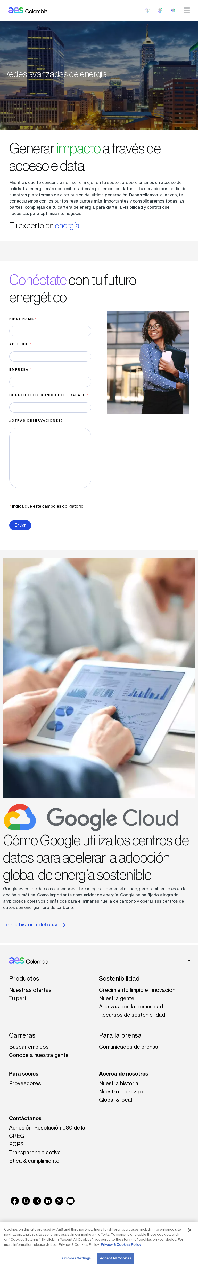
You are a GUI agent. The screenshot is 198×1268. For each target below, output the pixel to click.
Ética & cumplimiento (34, 1160)
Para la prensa (120, 1035)
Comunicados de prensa (128, 1046)
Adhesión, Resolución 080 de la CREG (47, 1131)
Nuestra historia (118, 1083)
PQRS (16, 1144)
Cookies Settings (76, 1258)
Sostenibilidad (119, 978)
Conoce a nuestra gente (39, 1055)
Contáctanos (25, 1118)
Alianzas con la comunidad (131, 1006)
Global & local (115, 1099)
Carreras (22, 1035)
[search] (173, 10)
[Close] (189, 1230)
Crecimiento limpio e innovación (137, 990)
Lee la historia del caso (34, 924)
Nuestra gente (116, 998)
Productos (24, 978)
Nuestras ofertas (30, 990)
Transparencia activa (35, 1152)
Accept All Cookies (115, 1258)
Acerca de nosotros (123, 1073)
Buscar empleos (29, 1046)
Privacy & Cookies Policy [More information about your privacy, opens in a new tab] (121, 1244)
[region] (99, 1245)
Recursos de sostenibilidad (132, 1014)
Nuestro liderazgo (121, 1091)
